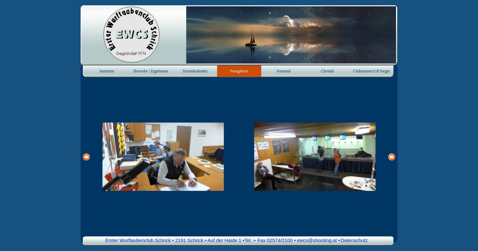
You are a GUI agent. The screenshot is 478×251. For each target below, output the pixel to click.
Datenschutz (354, 240)
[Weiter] (392, 156)
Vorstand (283, 71)
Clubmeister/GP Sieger (371, 71)
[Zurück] (86, 156)
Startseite (106, 71)
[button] (163, 156)
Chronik (327, 71)
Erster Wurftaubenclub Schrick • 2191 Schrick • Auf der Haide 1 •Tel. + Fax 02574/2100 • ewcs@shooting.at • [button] (222, 240)
